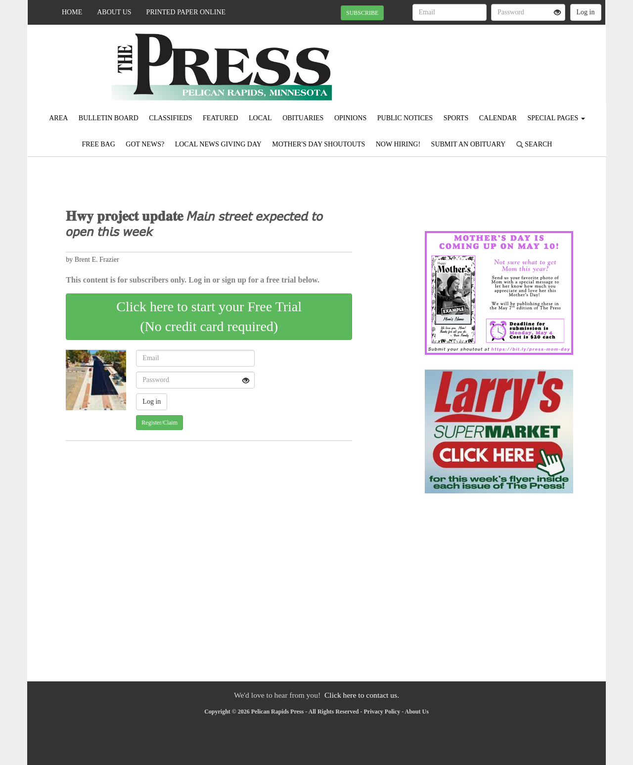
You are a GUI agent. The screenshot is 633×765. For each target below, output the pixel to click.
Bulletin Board (108, 118)
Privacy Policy (382, 711)
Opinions (350, 118)
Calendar (498, 118)
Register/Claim (159, 422)
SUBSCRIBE (362, 12)
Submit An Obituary (468, 144)
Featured (220, 118)
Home (72, 12)
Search (534, 144)
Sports (456, 118)
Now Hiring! (398, 144)
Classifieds (170, 118)
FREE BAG (98, 144)
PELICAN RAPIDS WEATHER (515, 59)
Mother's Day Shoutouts (318, 144)
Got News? (145, 144)
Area (58, 118)
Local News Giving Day (218, 144)
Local (260, 118)
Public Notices (405, 118)
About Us (114, 12)
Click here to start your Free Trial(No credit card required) (209, 316)
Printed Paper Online (186, 12)
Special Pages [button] (556, 118)
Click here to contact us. (361, 695)
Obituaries (302, 118)
